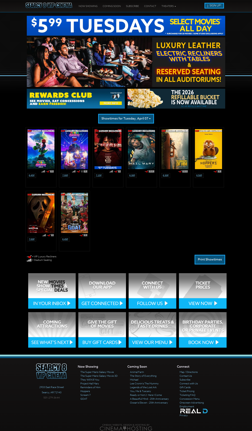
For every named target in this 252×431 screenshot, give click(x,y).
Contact (150, 6)
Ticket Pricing (187, 391)
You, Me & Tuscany (140, 391)
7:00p (65, 175)
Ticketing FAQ (187, 395)
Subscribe (132, 6)
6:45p (32, 175)
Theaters (169, 6)
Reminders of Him (90, 387)
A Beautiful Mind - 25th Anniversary (149, 398)
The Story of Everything (143, 375)
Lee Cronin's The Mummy (144, 383)
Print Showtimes (210, 259)
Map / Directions (189, 372)
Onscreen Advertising (192, 402)
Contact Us (186, 375)
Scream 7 (85, 395)
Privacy (184, 415)
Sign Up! (214, 5)
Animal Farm (137, 372)
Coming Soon (112, 6)
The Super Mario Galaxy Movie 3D (98, 375)
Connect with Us (189, 383)
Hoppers (85, 391)
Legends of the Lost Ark (143, 387)
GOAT (83, 398)
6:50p (199, 175)
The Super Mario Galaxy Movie (97, 372)
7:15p (99, 175)
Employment (187, 406)
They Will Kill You (89, 379)
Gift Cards (185, 387)
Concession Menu (190, 398)
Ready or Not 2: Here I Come (146, 395)
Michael (134, 379)
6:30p (132, 175)
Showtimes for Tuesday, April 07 (126, 118)
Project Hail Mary (89, 383)
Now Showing (88, 6)
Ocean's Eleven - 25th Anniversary (149, 402)
